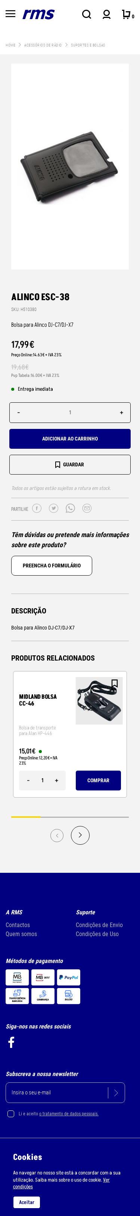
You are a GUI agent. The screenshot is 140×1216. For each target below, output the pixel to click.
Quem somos (21, 934)
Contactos (18, 925)
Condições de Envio (99, 925)
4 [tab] (114, 816)
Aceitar (26, 1202)
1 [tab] (26, 816)
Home (10, 45)
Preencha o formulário (52, 566)
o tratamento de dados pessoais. (69, 1113)
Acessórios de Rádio (43, 45)
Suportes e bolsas (88, 45)
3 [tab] (85, 816)
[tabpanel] (70, 734)
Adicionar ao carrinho (70, 439)
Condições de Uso (97, 934)
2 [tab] (55, 816)
